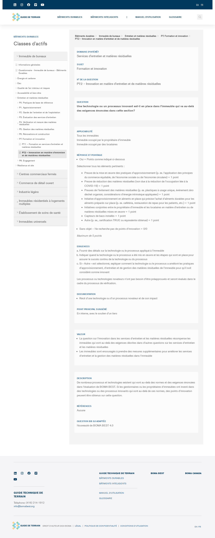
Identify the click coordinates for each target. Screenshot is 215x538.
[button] (200, 17)
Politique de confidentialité (101, 526)
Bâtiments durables (69, 17)
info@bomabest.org (24, 506)
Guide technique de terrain (116, 473)
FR (199, 526)
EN (196, 526)
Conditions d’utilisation (134, 526)
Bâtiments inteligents (104, 17)
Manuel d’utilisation (148, 17)
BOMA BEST (157, 473)
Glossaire (175, 17)
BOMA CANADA (193, 473)
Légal (78, 526)
